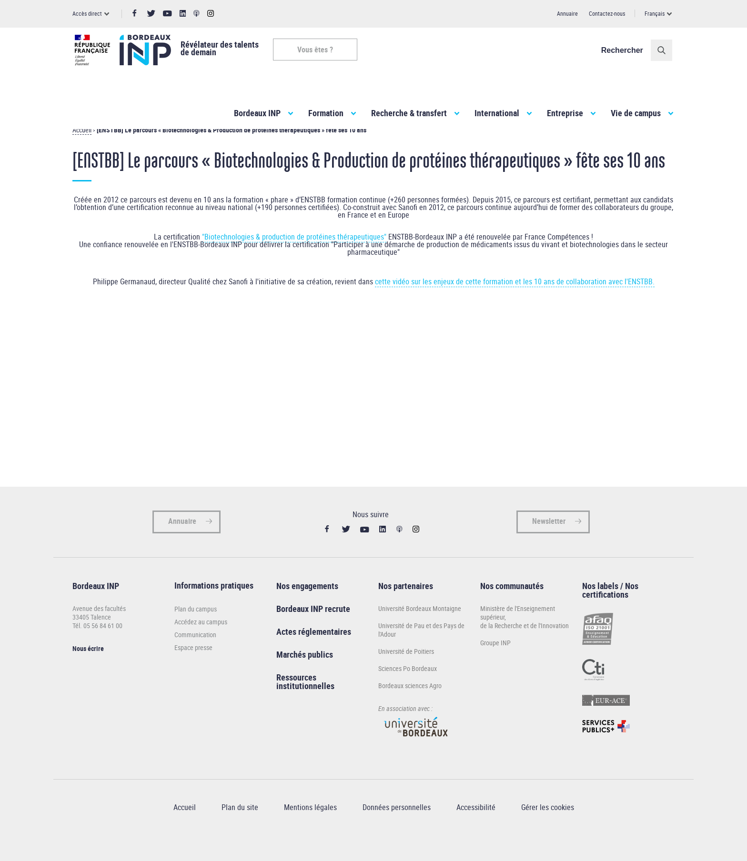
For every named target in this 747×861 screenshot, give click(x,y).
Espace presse (193, 664)
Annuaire (567, 13)
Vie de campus (636, 113)
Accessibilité (475, 824)
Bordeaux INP (257, 113)
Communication (195, 651)
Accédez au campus (200, 638)
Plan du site (240, 824)
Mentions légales (310, 824)
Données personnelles (397, 824)
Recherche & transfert (409, 113)
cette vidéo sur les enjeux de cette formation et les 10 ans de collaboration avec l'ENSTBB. (515, 298)
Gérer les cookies (547, 824)
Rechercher (625, 50)
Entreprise (565, 113)
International (496, 113)
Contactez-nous (607, 13)
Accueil (81, 146)
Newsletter (548, 538)
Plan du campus (195, 626)
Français (655, 13)
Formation (325, 113)
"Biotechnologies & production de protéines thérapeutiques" (294, 254)
